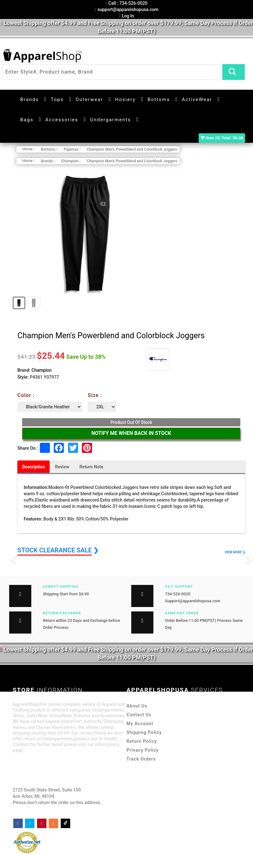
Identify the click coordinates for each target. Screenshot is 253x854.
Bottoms (158, 99)
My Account (139, 723)
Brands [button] (29, 99)
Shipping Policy (144, 732)
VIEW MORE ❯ (235, 552)
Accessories (61, 120)
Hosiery (125, 99)
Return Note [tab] (91, 466)
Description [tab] (33, 466)
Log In (126, 15)
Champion (42, 370)
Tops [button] (57, 99)
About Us (136, 705)
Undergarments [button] (110, 120)
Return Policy (141, 741)
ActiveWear (197, 99)
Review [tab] (62, 466)
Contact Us (138, 714)
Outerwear (89, 99)
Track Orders (141, 758)
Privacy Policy (142, 750)
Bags (27, 120)
